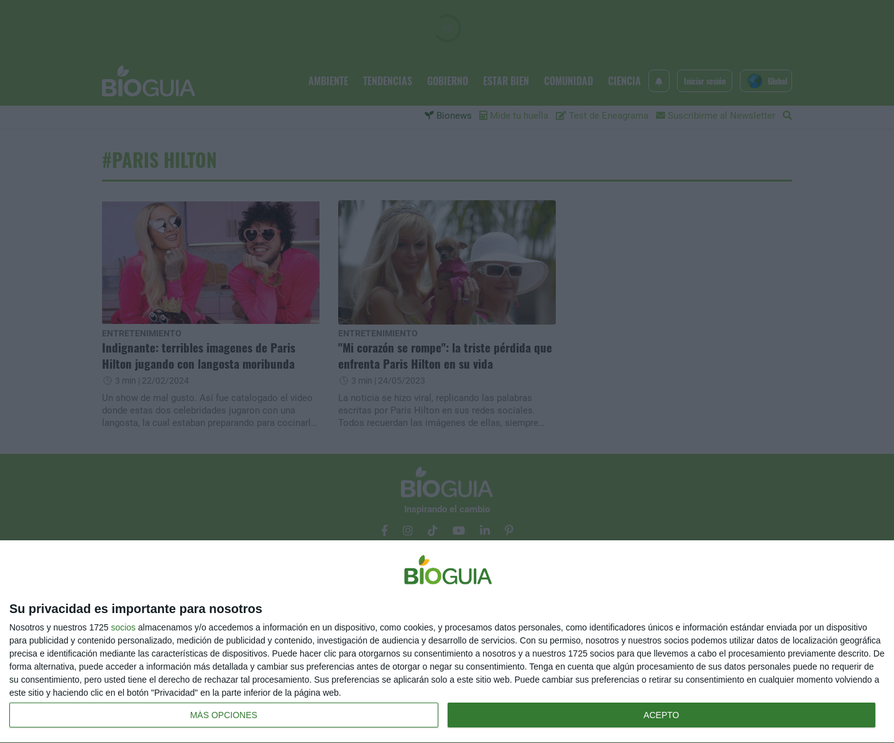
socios (123, 627)
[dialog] (447, 642)
